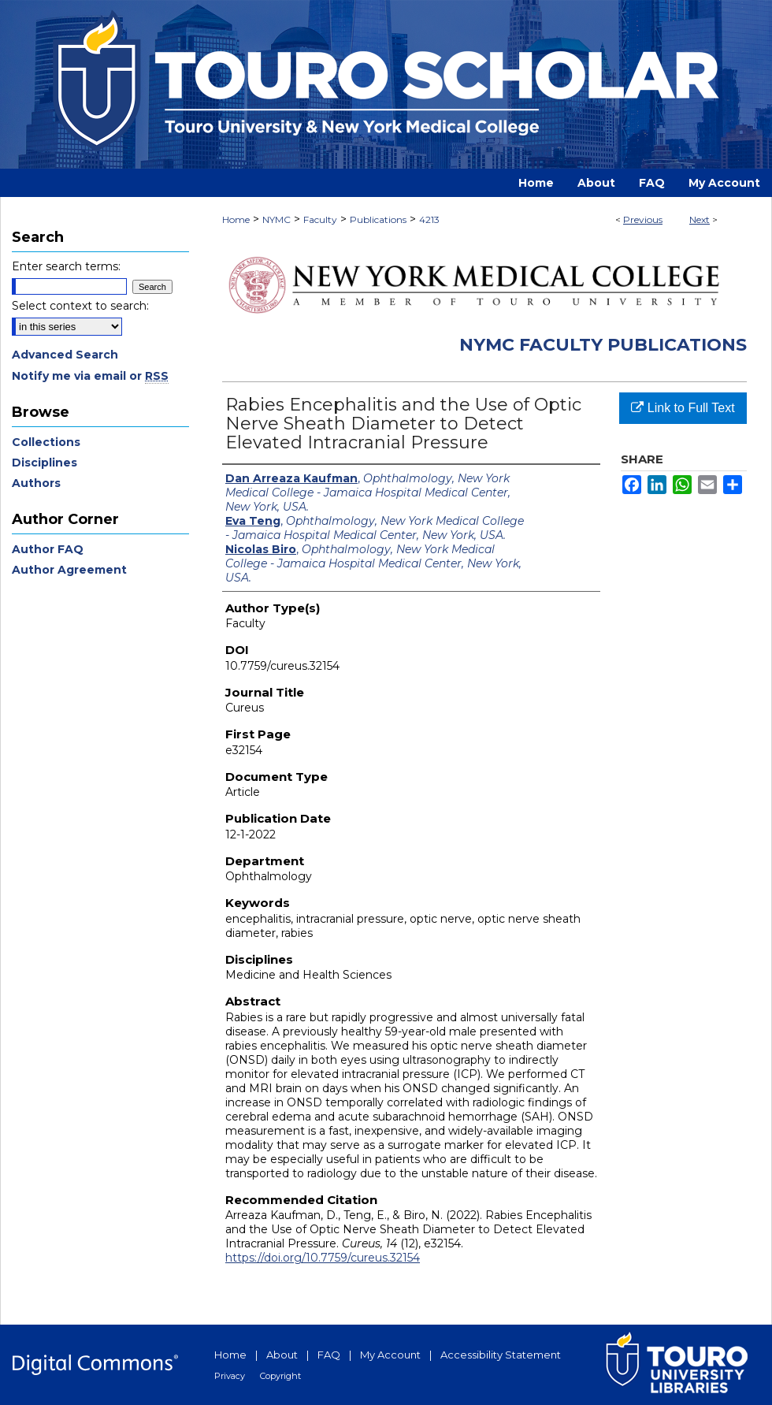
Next (699, 219)
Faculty (320, 219)
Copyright (280, 1375)
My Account (390, 1354)
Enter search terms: (66, 266)
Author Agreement (69, 570)
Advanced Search (65, 355)
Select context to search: (80, 306)
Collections (46, 442)
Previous (643, 219)
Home (236, 219)
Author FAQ (48, 549)
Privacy (229, 1375)
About (282, 1354)
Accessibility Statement (500, 1354)
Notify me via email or (90, 376)
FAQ (328, 1354)
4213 (429, 219)
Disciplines (44, 462)
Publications (378, 219)
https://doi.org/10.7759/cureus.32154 (322, 1258)
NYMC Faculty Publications (603, 344)
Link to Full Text (682, 407)
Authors (36, 483)
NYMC (276, 219)
